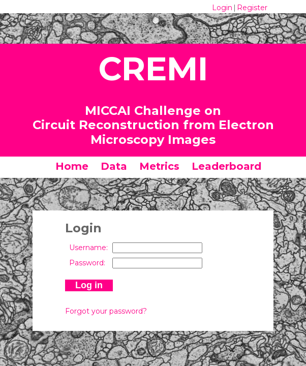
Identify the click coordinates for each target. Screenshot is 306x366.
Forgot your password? (106, 311)
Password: (87, 262)
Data (114, 166)
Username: (88, 247)
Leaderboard (226, 166)
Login (222, 7)
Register (252, 7)
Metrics (159, 166)
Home (71, 166)
